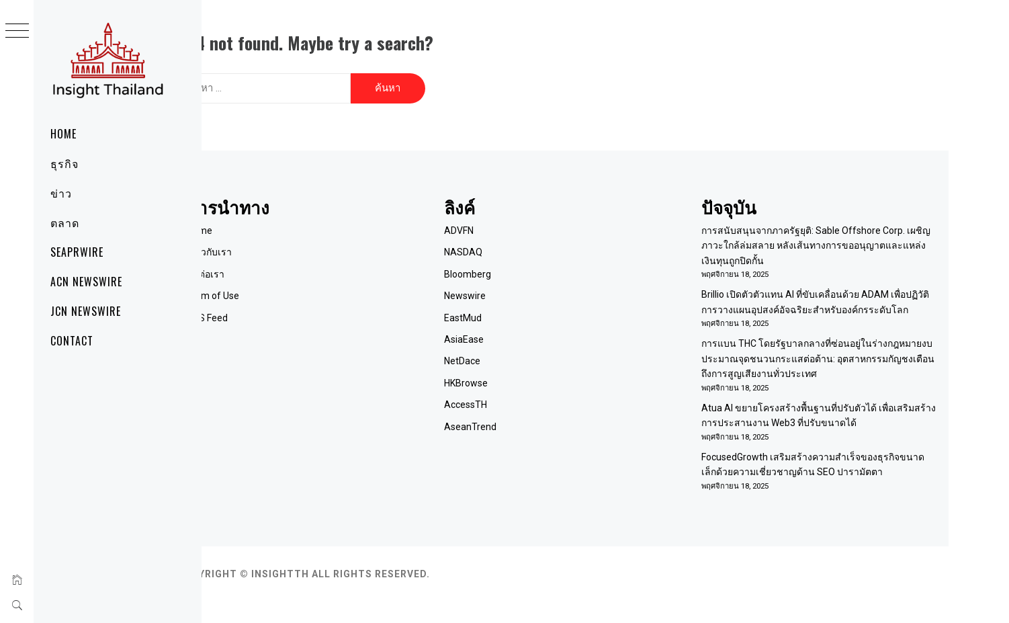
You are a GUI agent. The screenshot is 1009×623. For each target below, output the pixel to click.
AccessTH (522, 395)
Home (63, 134)
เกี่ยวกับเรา (294, 244)
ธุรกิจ (64, 163)
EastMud (520, 309)
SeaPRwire (76, 252)
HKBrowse (523, 374)
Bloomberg (524, 265)
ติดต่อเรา (291, 265)
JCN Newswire (85, 311)
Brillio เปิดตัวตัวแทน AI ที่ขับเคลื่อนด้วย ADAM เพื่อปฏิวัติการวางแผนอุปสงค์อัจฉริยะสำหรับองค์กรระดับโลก (832, 301)
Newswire (522, 287)
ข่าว (61, 193)
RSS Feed (292, 309)
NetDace (519, 352)
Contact (71, 341)
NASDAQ (520, 244)
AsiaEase (521, 330)
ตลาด (64, 222)
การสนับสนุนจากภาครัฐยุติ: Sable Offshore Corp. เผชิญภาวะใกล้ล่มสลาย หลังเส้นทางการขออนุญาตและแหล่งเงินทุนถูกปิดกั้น (833, 236)
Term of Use (298, 287)
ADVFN (516, 221)
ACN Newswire (86, 282)
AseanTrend (527, 418)
